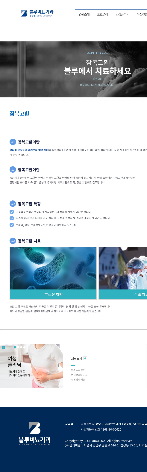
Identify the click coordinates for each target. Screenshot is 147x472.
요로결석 (102, 14)
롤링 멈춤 (3, 347)
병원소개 (84, 14)
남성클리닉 (122, 14)
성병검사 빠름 (78, 379)
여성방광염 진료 (79, 375)
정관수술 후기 (78, 370)
